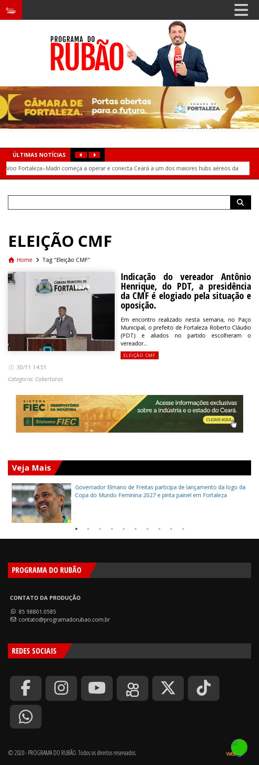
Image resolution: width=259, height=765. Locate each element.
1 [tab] (76, 529)
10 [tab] (183, 529)
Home (20, 259)
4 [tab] (112, 529)
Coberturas (49, 379)
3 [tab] (100, 529)
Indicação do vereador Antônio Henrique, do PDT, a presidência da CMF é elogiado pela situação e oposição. (186, 291)
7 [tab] (147, 529)
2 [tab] (88, 529)
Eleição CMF (139, 355)
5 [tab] (124, 529)
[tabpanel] (129, 503)
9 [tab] (171, 529)
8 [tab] (159, 529)
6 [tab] (136, 529)
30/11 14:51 (27, 367)
